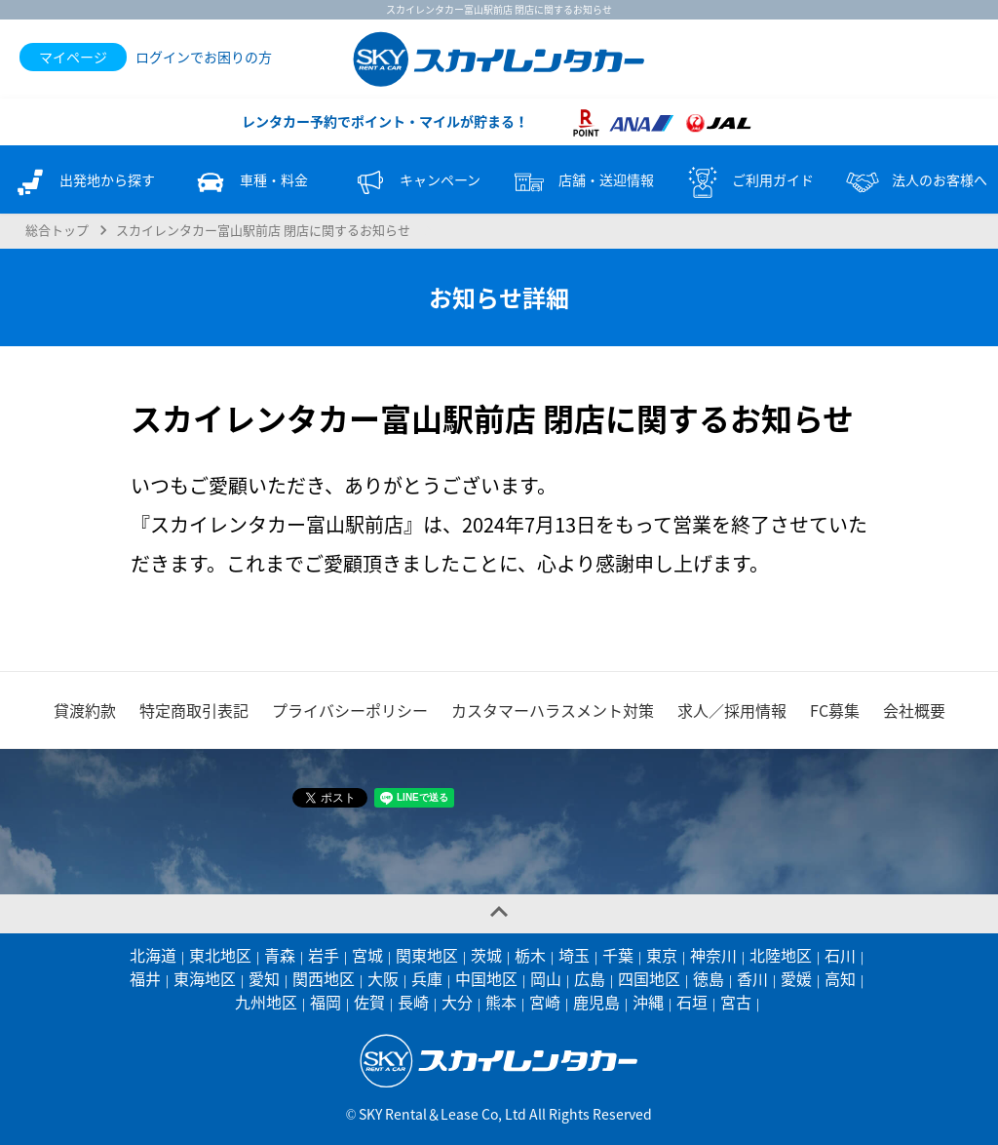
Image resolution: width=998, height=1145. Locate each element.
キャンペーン (415, 182)
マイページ (73, 56)
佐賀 (369, 1001)
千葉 (617, 955)
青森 (279, 955)
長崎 (413, 1001)
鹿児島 (596, 1001)
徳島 (708, 978)
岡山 (545, 978)
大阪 (383, 978)
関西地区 (323, 978)
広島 (589, 978)
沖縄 (648, 1001)
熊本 (501, 1001)
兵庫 (426, 978)
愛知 (264, 978)
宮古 (735, 1001)
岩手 (323, 955)
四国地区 (649, 978)
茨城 (486, 955)
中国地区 (486, 978)
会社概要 (914, 710)
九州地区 (266, 1001)
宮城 (367, 955)
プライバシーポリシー (350, 710)
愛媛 (796, 978)
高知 (840, 978)
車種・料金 (249, 182)
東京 (661, 955)
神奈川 (713, 955)
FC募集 (835, 710)
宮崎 (544, 1001)
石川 (840, 955)
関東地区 (427, 955)
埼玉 (574, 955)
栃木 (530, 955)
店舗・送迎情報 (582, 182)
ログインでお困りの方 (203, 56)
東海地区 (204, 978)
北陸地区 (780, 955)
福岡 (325, 1001)
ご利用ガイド (748, 182)
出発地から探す (83, 182)
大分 (457, 1001)
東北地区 (220, 955)
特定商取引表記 (194, 710)
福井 (145, 978)
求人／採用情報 (732, 710)
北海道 (153, 955)
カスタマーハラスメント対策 (552, 710)
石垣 (692, 1001)
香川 (752, 978)
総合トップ (57, 229)
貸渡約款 (85, 710)
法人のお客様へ (915, 182)
